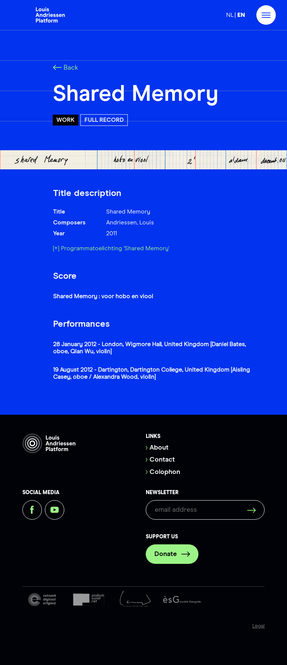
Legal (258, 626)
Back (65, 67)
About (159, 447)
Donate (172, 554)
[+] (56, 248)
